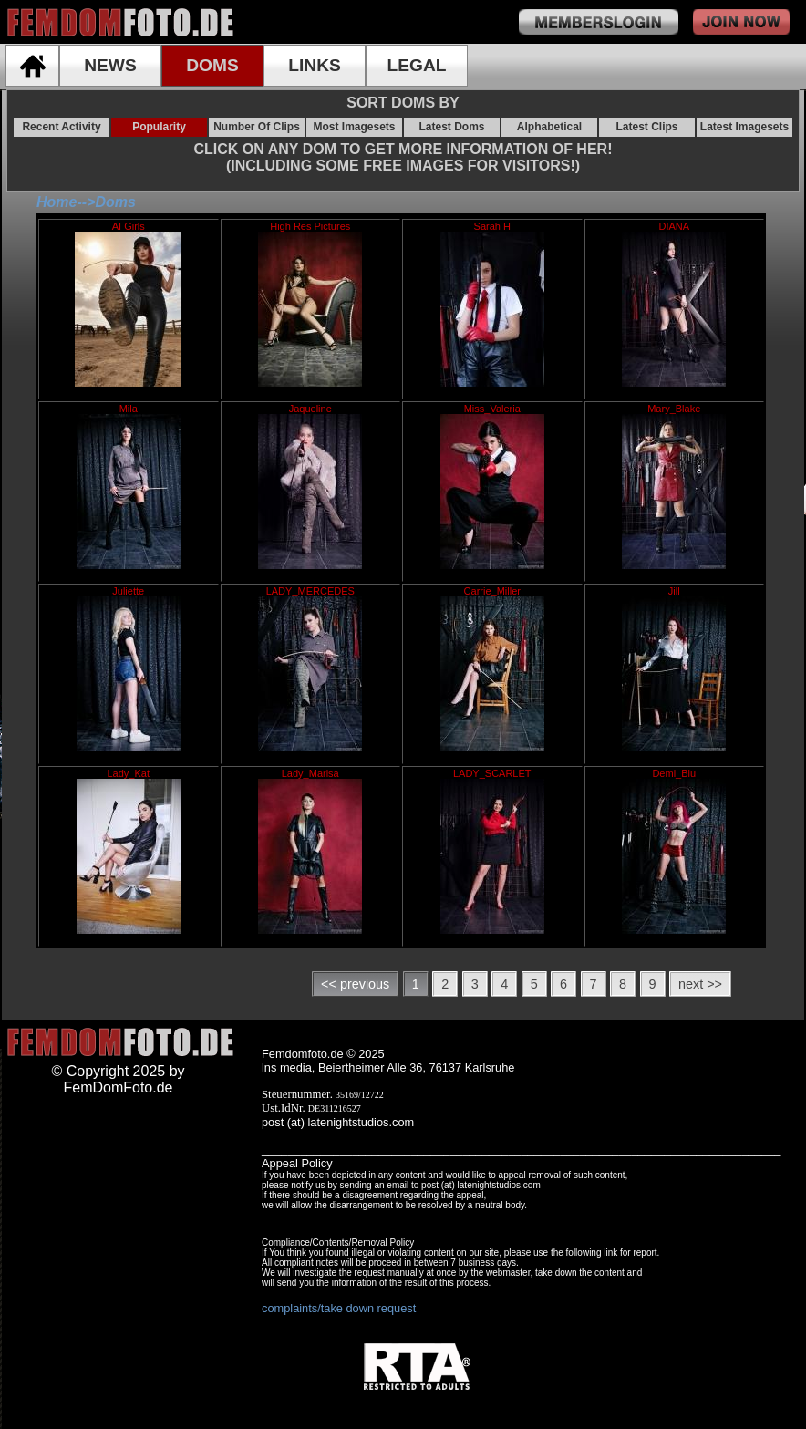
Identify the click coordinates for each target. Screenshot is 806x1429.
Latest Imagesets (744, 126)
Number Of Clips (256, 126)
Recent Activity (61, 126)
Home (56, 202)
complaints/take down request (339, 1308)
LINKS (314, 65)
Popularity (159, 126)
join (741, 22)
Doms (115, 202)
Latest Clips (646, 126)
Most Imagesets (354, 126)
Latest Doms (451, 126)
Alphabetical (549, 126)
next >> (700, 984)
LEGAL (416, 65)
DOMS (212, 65)
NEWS (110, 65)
